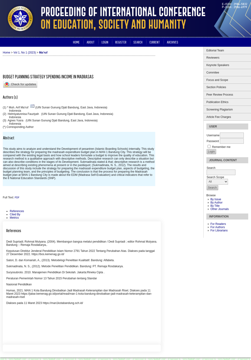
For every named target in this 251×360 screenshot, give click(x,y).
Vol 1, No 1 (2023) (24, 52)
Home (76, 42)
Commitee (213, 72)
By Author (216, 202)
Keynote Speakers (217, 65)
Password (213, 141)
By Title (214, 205)
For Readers (218, 224)
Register (120, 42)
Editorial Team (215, 50)
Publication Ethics (217, 102)
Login (105, 42)
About (91, 42)
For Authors (217, 227)
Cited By (15, 214)
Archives (172, 42)
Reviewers (212, 57)
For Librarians (219, 230)
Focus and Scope (217, 80)
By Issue (215, 199)
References (17, 211)
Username (213, 135)
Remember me (221, 147)
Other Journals (219, 209)
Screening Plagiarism (219, 109)
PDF (17, 197)
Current (154, 42)
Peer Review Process (219, 94)
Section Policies (216, 87)
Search (137, 42)
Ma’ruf (43, 52)
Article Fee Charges (218, 117)
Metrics (14, 217)
